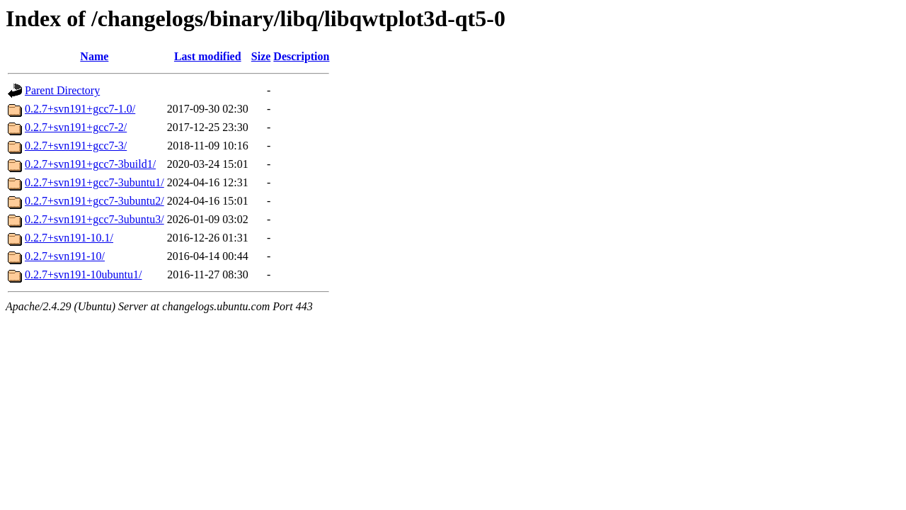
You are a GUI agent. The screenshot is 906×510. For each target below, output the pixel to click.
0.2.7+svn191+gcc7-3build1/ (90, 164)
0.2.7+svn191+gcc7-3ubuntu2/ (94, 201)
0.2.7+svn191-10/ (65, 256)
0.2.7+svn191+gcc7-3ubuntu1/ (94, 182)
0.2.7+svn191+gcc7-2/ (76, 127)
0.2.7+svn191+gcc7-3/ (76, 146)
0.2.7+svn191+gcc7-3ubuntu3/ (94, 219)
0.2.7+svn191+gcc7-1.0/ (80, 109)
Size (261, 56)
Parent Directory (62, 90)
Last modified (207, 56)
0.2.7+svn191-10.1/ (69, 238)
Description (301, 56)
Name (94, 56)
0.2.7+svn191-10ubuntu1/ (83, 274)
